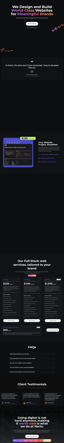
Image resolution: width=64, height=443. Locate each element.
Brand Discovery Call (32, 436)
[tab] (49, 149)
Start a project (47, 440)
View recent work (32, 186)
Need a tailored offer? (53, 330)
